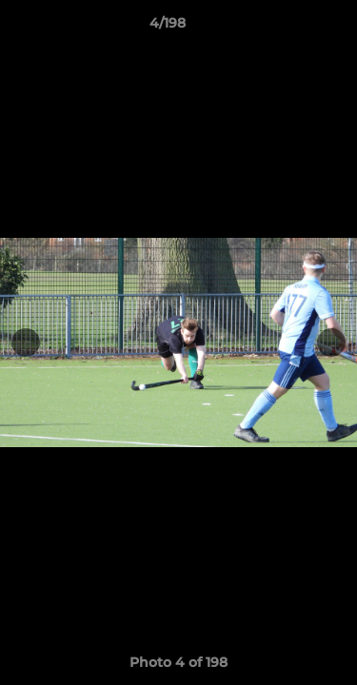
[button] (288, 27)
